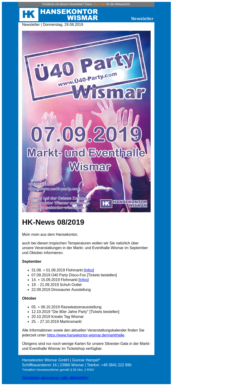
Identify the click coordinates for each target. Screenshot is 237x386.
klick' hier (99, 4)
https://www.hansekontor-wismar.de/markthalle (85, 335)
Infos (89, 270)
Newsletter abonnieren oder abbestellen (55, 378)
